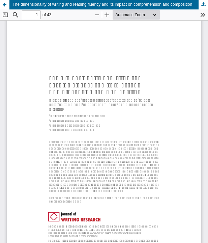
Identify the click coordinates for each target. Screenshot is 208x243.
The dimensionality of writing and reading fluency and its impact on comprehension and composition (102, 4)
